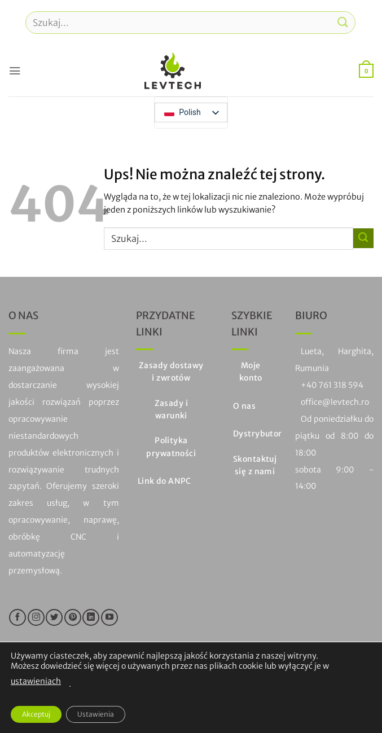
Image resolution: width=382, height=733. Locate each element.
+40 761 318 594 (332, 385)
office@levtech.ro (335, 402)
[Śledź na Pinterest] (72, 617)
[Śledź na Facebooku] (17, 617)
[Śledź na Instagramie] (36, 617)
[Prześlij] (343, 22)
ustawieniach (36, 681)
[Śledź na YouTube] (109, 617)
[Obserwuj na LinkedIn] (90, 617)
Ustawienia (95, 714)
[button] (14, 70)
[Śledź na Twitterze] (54, 617)
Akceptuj (36, 714)
